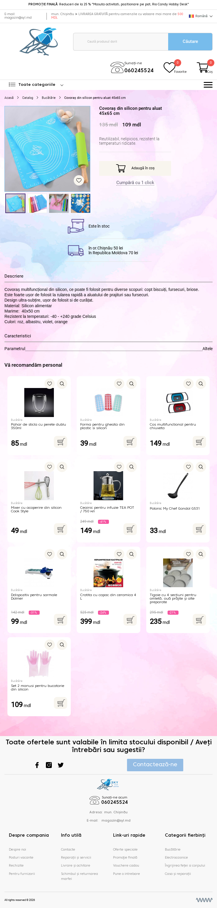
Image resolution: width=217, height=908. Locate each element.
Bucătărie (49, 98)
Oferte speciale (125, 849)
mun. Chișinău (116, 812)
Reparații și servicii (76, 857)
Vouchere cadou (126, 865)
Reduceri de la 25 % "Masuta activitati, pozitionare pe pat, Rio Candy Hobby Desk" (108, 4)
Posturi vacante (21, 857)
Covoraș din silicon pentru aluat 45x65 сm (95, 98)
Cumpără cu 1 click (135, 182)
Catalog (27, 98)
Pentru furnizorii (22, 873)
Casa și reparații (178, 873)
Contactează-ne (155, 764)
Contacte (68, 849)
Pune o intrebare (126, 873)
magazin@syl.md (18, 18)
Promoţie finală (125, 857)
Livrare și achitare (75, 865)
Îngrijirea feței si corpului (185, 865)
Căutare (190, 41)
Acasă (9, 98)
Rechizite (16, 865)
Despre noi (17, 849)
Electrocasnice (176, 857)
